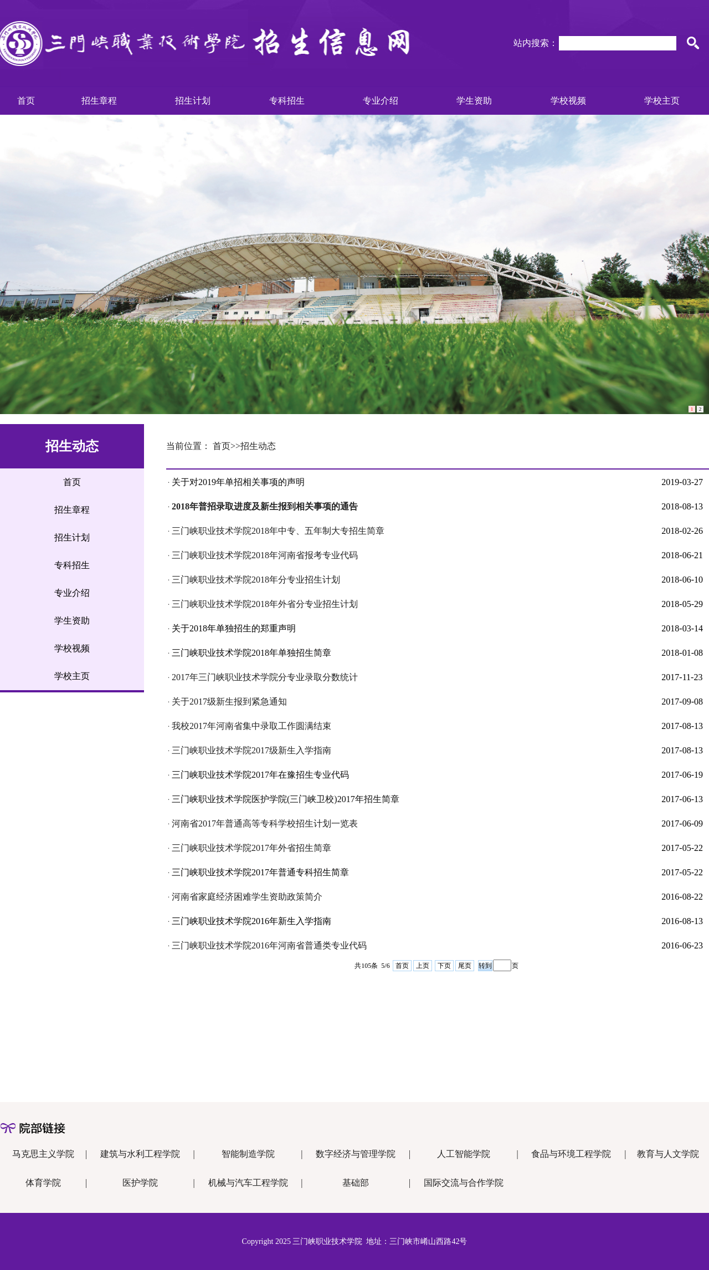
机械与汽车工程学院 (248, 1182)
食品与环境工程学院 (571, 1154)
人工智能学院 (463, 1154)
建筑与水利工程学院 (140, 1154)
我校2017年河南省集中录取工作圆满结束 (251, 726)
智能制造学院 (248, 1154)
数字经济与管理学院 (355, 1154)
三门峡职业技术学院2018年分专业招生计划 (256, 579)
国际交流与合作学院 (464, 1182)
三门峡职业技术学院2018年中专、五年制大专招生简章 (278, 530)
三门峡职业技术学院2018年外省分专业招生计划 (265, 604)
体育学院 (43, 1182)
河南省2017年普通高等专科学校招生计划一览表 (265, 823)
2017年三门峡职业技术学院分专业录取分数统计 (265, 677)
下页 (444, 966)
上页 (422, 966)
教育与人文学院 (668, 1154)
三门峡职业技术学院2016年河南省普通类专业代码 (269, 945)
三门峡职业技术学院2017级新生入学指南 (251, 750)
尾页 (464, 966)
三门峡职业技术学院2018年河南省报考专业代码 (265, 555)
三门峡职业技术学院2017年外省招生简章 (251, 848)
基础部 (355, 1182)
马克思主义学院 (43, 1154)
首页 (402, 966)
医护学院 (140, 1182)
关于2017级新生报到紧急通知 (229, 701)
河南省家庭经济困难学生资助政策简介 (247, 896)
